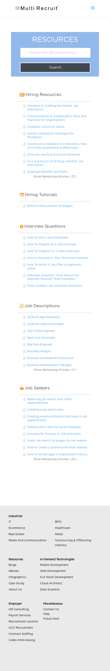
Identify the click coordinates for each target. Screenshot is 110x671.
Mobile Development (54, 565)
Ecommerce (17, 528)
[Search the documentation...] (55, 53)
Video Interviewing (22, 640)
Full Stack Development (56, 577)
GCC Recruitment (21, 627)
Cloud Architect (51, 583)
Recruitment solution (23, 621)
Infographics (17, 577)
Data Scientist (50, 589)
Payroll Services (20, 615)
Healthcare (62, 528)
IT (10, 521)
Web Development (53, 571)
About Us (15, 589)
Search (55, 67)
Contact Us (51, 609)
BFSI (58, 521)
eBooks (14, 571)
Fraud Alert (51, 618)
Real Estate (16, 534)
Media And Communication (27, 540)
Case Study (16, 583)
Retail (59, 534)
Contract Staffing (21, 634)
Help (46, 614)
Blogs (12, 565)
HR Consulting (19, 609)
